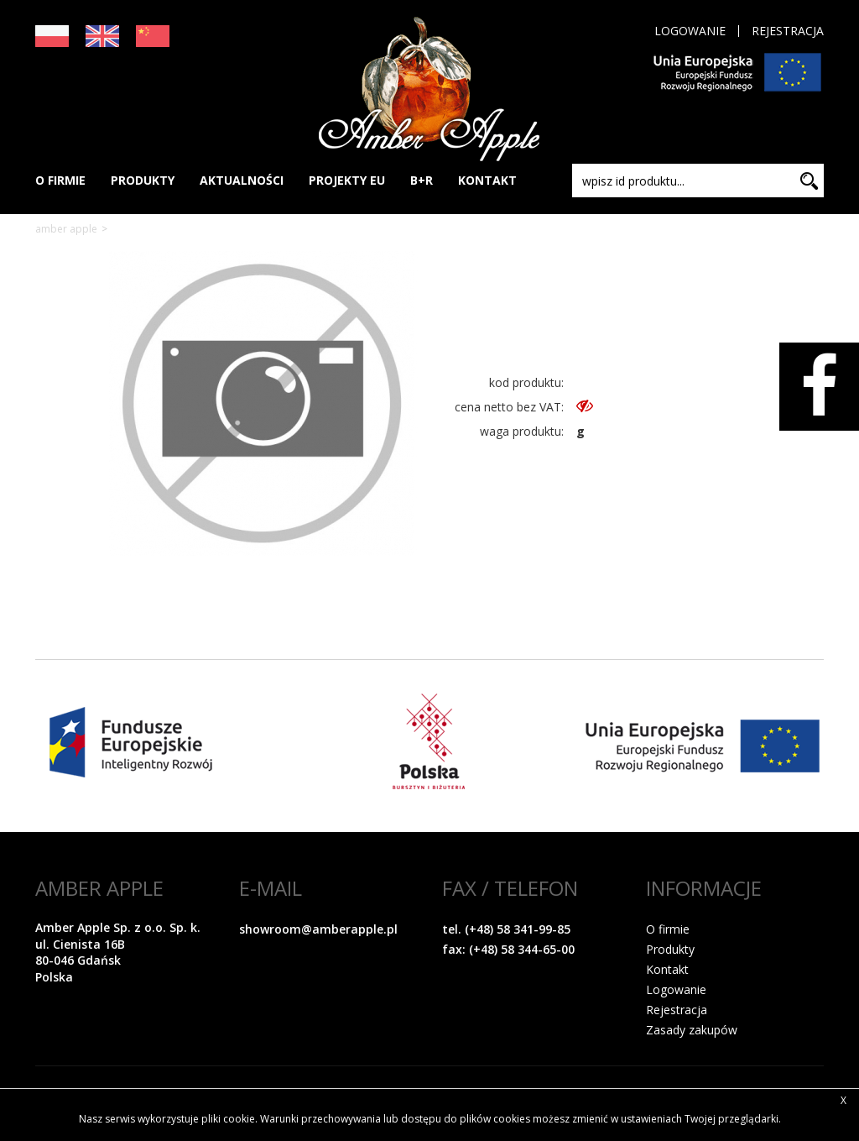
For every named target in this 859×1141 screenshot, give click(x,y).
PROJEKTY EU (347, 180)
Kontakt (667, 969)
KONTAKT (487, 180)
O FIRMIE (60, 180)
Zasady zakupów (691, 1030)
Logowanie (690, 31)
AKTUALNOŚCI (242, 180)
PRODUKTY (142, 180)
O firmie (668, 929)
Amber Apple (66, 229)
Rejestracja (788, 31)
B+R (421, 180)
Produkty (670, 949)
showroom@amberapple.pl (318, 929)
